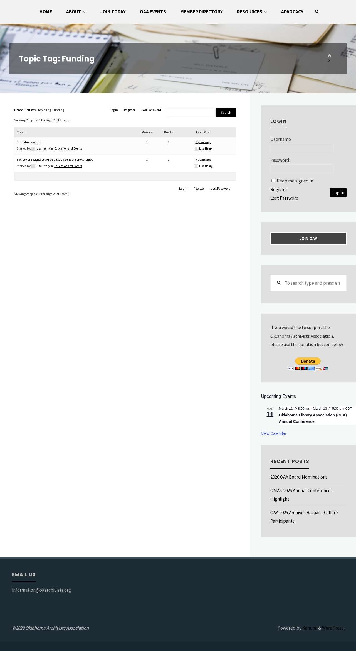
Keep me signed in (295, 181)
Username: (281, 139)
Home (18, 110)
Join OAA (308, 238)
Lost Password (151, 110)
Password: (280, 160)
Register (129, 110)
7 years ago (203, 142)
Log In (114, 110)
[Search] (317, 12)
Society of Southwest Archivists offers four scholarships (55, 159)
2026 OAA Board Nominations (298, 477)
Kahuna (309, 628)
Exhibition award (29, 142)
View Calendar (273, 433)
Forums (30, 110)
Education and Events (68, 148)
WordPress (332, 628)
